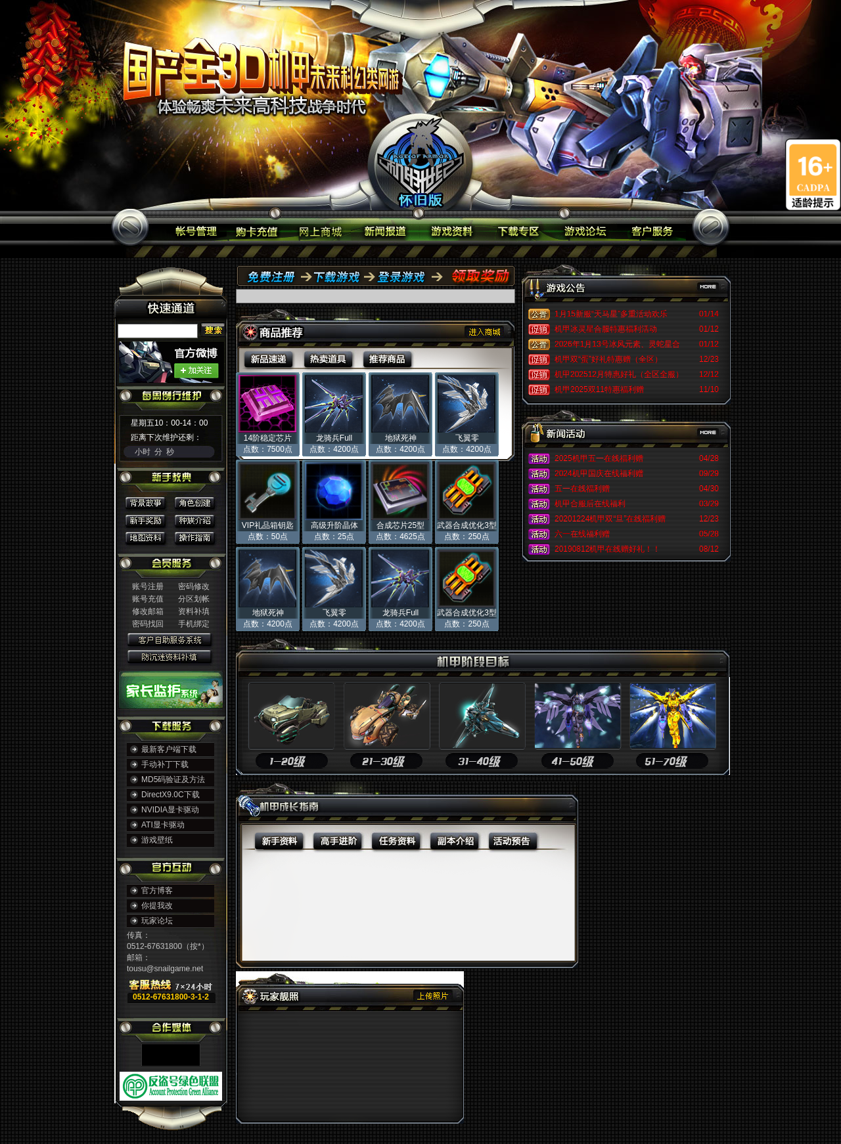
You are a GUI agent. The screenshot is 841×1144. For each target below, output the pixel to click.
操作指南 (194, 535)
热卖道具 (328, 359)
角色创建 (194, 503)
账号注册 (148, 586)
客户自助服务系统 (170, 639)
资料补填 (194, 611)
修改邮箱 (148, 611)
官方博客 (157, 890)
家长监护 (170, 686)
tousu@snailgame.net (165, 968)
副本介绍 (454, 840)
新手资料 (272, 840)
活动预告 (512, 840)
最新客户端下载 (168, 749)
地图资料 (148, 535)
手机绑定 (194, 623)
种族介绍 (194, 519)
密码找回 (148, 623)
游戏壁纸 (157, 840)
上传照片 (432, 995)
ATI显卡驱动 (163, 824)
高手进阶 (337, 840)
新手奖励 (148, 519)
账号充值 (148, 599)
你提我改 (157, 905)
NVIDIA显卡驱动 (170, 809)
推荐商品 (387, 359)
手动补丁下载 (165, 764)
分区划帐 (194, 599)
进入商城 (484, 331)
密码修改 (194, 586)
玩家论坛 (157, 920)
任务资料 (396, 840)
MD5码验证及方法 (173, 779)
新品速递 (267, 359)
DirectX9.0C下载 (170, 794)
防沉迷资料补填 (170, 656)
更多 (699, 289)
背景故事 (148, 503)
